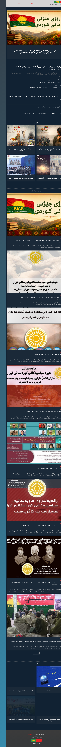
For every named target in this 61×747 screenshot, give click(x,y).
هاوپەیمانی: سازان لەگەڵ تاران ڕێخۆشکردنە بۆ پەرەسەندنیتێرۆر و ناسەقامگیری (38, 114)
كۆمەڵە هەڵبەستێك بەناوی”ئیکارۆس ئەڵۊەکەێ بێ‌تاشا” (44, 720)
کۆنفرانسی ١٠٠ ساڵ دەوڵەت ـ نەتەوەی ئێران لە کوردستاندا (43, 469)
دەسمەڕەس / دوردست (44, 690)
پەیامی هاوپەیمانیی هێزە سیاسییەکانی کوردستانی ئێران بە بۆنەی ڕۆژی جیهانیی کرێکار (30, 97)
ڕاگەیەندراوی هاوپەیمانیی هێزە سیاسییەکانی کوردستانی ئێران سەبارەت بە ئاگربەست (37, 526)
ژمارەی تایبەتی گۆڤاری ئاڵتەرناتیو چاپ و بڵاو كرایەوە (45, 150)
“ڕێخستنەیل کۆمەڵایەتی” (54, 85)
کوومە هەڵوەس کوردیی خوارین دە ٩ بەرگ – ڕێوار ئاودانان (15, 691)
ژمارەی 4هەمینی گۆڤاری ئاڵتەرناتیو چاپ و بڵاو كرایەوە (15, 150)
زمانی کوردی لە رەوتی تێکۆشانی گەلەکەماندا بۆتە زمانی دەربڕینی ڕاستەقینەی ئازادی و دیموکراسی (30, 51)
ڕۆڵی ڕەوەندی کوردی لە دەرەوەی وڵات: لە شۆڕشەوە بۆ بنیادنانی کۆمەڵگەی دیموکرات (34, 68)
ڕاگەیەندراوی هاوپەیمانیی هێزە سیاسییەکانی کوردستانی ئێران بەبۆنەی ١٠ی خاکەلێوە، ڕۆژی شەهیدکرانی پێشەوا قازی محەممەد (32, 583)
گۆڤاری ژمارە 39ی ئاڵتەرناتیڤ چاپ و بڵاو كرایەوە (15, 178)
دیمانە (55, 466)
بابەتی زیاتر (30, 653)
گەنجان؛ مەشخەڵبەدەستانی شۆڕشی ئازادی (50, 80)
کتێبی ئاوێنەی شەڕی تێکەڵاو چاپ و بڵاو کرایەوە (15, 719)
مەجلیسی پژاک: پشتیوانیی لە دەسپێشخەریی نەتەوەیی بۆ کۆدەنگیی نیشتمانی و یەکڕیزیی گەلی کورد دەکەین (31, 641)
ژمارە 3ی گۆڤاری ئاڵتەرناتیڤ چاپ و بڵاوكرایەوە (44, 178)
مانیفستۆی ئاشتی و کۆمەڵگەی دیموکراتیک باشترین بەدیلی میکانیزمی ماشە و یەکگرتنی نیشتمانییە (39, 88)
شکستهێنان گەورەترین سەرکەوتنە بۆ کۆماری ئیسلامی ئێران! (47, 83)
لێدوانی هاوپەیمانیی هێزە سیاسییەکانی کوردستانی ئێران (44, 107)
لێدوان (55, 238)
